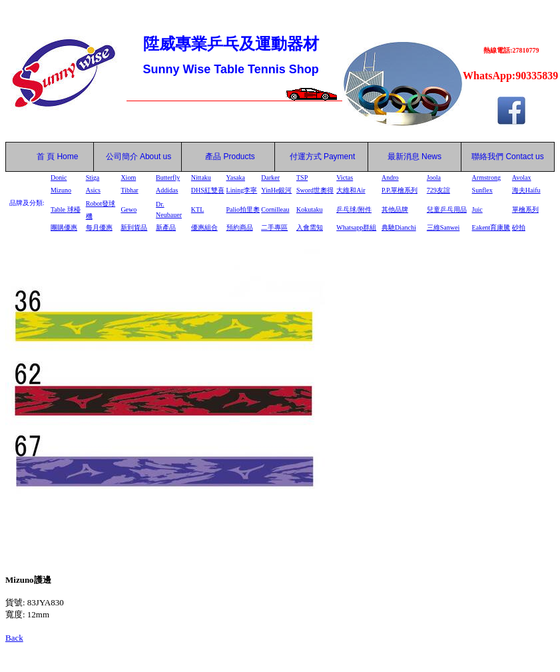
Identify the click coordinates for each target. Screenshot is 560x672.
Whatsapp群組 (356, 227)
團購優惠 (64, 227)
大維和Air (350, 190)
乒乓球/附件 (354, 209)
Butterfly (168, 177)
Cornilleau (275, 209)
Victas (344, 177)
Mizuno (61, 190)
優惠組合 (204, 227)
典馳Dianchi (399, 227)
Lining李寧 (242, 190)
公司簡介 (122, 156)
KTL (197, 209)
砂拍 (518, 227)
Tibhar (129, 190)
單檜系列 (525, 209)
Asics (93, 190)
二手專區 (274, 227)
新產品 (166, 227)
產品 (230, 156)
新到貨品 (134, 227)
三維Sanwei (443, 227)
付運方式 (323, 156)
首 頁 (43, 156)
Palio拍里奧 (243, 209)
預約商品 (239, 227)
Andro (390, 177)
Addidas (167, 190)
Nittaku (201, 177)
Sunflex (482, 190)
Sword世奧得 (315, 190)
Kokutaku (309, 209)
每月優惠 (99, 227)
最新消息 (414, 156)
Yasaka (235, 177)
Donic (59, 177)
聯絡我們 (487, 156)
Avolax (521, 177)
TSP (302, 177)
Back (14, 638)
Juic (477, 209)
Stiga (93, 177)
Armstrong (486, 177)
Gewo (129, 209)
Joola (434, 177)
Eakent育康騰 (491, 227)
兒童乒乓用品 (447, 209)
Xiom (128, 177)
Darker (270, 177)
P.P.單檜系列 (400, 190)
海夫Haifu (526, 190)
